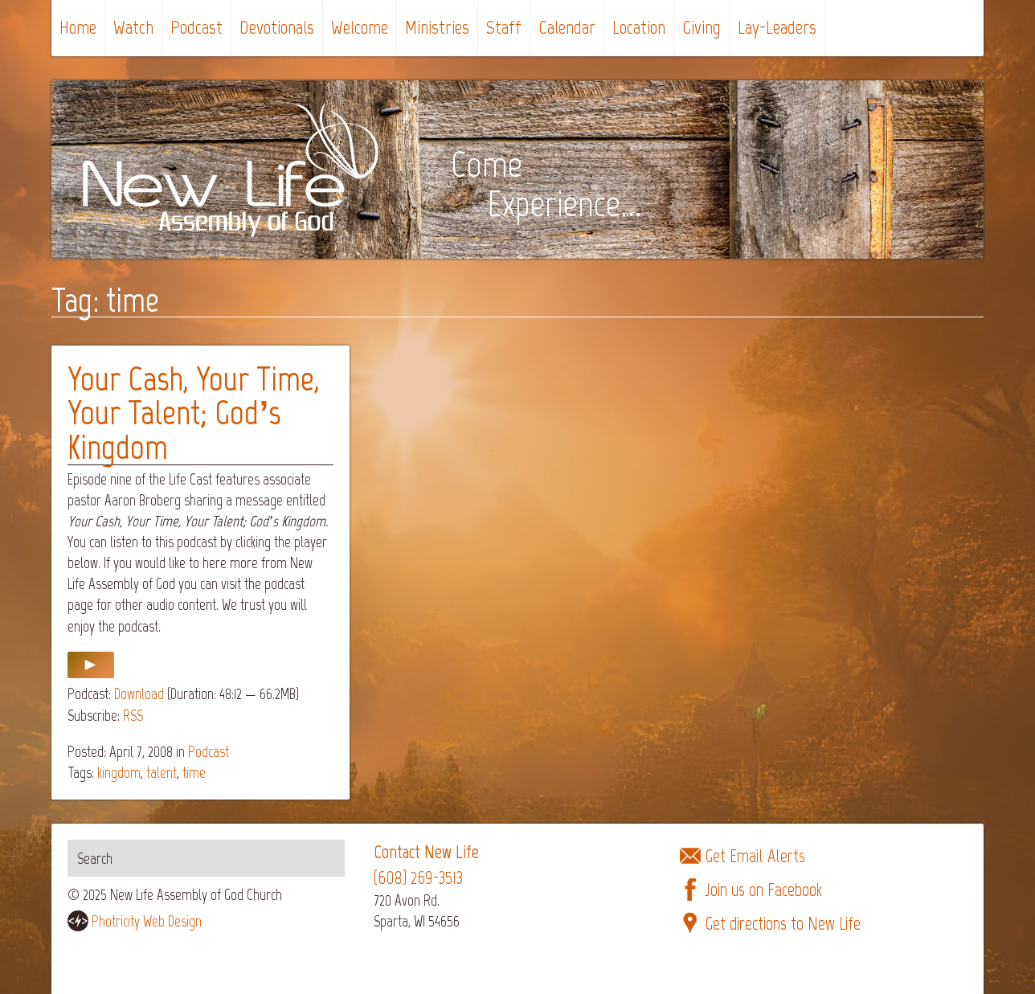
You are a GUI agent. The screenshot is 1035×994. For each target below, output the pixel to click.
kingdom (119, 772)
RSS (133, 715)
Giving (701, 27)
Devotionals (276, 27)
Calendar (566, 27)
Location (638, 27)
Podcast (196, 27)
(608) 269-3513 (418, 878)
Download (139, 694)
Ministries (437, 27)
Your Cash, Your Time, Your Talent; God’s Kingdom (194, 413)
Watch (133, 27)
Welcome (359, 27)
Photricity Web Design (147, 921)
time (194, 772)
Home (77, 27)
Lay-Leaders (777, 27)
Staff (504, 27)
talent (161, 772)
